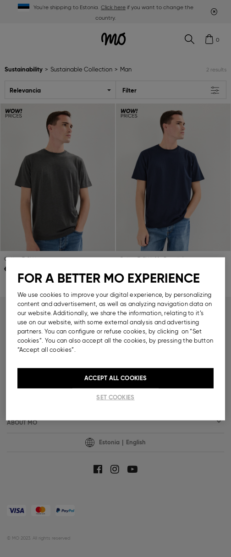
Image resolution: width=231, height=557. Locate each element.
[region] (116, 338)
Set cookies (115, 397)
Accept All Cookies (115, 378)
